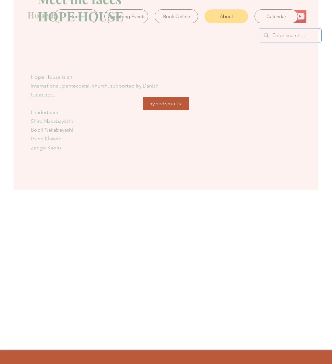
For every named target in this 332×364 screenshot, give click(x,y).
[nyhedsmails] (166, 103)
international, (46, 86)
